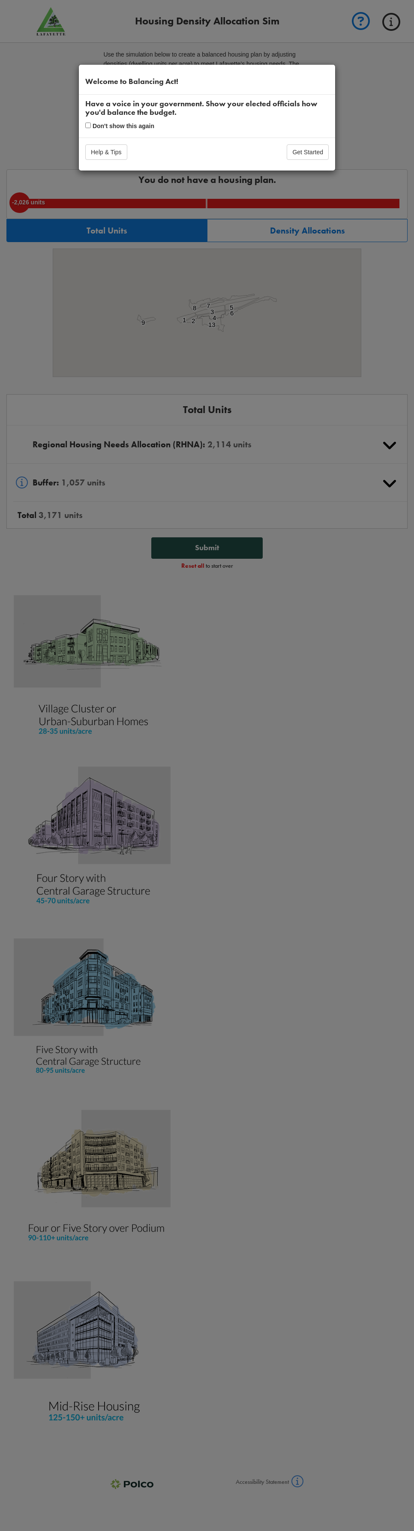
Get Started (307, 152)
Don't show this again (119, 126)
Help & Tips (106, 152)
